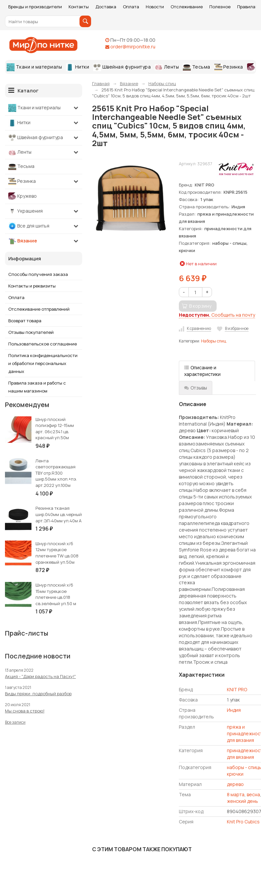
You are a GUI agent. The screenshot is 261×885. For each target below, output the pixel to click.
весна (253, 794)
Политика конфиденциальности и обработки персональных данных (43, 363)
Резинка (228, 67)
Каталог (23, 90)
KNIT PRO (237, 689)
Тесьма (196, 67)
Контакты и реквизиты (32, 286)
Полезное (220, 7)
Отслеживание (187, 7)
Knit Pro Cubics (243, 821)
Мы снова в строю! (24, 711)
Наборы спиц (213, 341)
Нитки (77, 67)
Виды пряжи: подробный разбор (38, 694)
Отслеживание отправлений (39, 309)
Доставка (105, 7)
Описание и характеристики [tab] (202, 370)
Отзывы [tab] (195, 388)
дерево (235, 784)
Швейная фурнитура (122, 67)
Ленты (167, 67)
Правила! (247, 7)
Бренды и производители (35, 7)
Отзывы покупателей (31, 332)
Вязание (22, 241)
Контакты (79, 7)
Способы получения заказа (38, 274)
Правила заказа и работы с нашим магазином (37, 387)
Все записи (15, 722)
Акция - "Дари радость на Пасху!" (40, 676)
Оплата (131, 7)
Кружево (22, 196)
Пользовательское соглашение (42, 344)
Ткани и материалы (34, 67)
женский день (242, 801)
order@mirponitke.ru (132, 46)
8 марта (235, 794)
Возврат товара (24, 321)
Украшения (25, 211)
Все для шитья (28, 226)
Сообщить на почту (217, 315)
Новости (155, 7)
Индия (234, 710)
